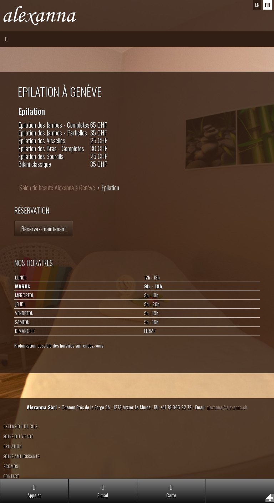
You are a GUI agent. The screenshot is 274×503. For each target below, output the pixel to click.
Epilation (13, 446)
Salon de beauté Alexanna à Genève (57, 187)
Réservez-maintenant (43, 228)
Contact (11, 476)
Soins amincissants (22, 456)
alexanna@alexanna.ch (227, 407)
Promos (11, 466)
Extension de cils (20, 426)
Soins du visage (19, 436)
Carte (171, 491)
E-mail (102, 491)
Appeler (34, 491)
